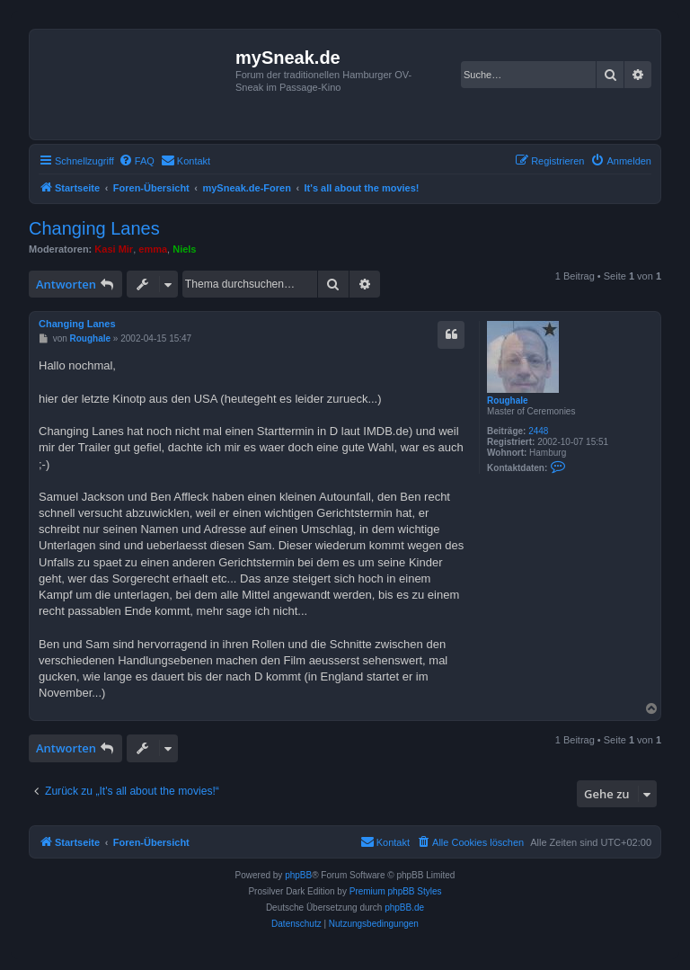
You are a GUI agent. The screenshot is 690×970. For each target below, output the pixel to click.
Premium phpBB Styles (395, 891)
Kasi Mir (113, 249)
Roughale (507, 400)
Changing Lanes (94, 228)
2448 (538, 431)
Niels (184, 249)
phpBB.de (404, 907)
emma (152, 249)
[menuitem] (137, 161)
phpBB (298, 875)
